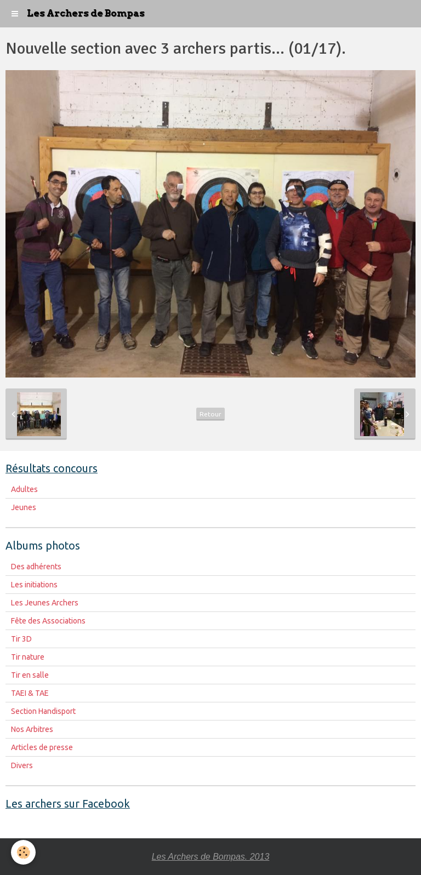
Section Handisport (43, 711)
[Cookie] (23, 852)
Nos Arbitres (32, 729)
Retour (210, 414)
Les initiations (34, 584)
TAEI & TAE (30, 693)
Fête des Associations (48, 620)
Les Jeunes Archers (44, 602)
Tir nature (27, 657)
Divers (22, 765)
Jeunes (23, 507)
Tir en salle (30, 675)
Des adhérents (36, 566)
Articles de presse (42, 747)
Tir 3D (21, 638)
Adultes (24, 489)
